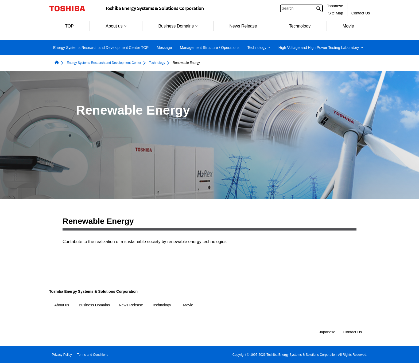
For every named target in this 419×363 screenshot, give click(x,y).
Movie (348, 26)
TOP (69, 26)
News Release (243, 26)
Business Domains (177, 26)
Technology (300, 26)
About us (116, 26)
